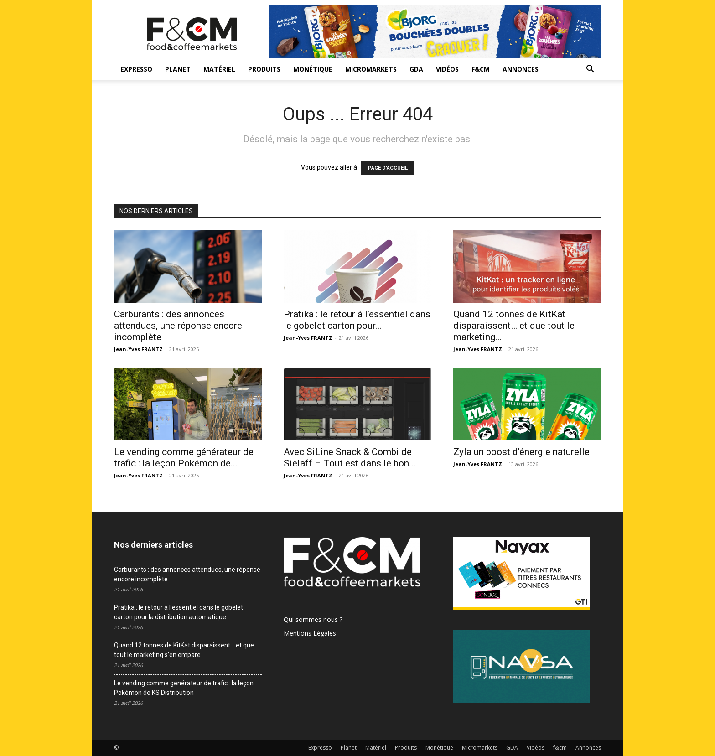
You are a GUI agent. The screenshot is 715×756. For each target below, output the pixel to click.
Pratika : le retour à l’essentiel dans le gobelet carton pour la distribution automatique (178, 612)
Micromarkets (371, 69)
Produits (264, 69)
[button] (590, 70)
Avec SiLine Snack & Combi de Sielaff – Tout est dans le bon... (350, 457)
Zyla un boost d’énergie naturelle (521, 451)
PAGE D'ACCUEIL (388, 168)
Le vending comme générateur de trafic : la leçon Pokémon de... (184, 457)
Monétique (312, 69)
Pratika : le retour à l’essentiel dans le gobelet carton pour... (357, 320)
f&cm (480, 69)
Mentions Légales (310, 633)
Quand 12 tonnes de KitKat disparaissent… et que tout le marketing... (514, 325)
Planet (178, 69)
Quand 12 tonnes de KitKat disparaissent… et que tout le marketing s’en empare (184, 650)
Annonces (521, 69)
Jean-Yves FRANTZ (138, 349)
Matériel (219, 69)
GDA (416, 69)
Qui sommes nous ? (313, 619)
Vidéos (447, 69)
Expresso (136, 69)
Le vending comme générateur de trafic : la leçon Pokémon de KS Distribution (184, 687)
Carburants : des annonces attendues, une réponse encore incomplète (178, 325)
